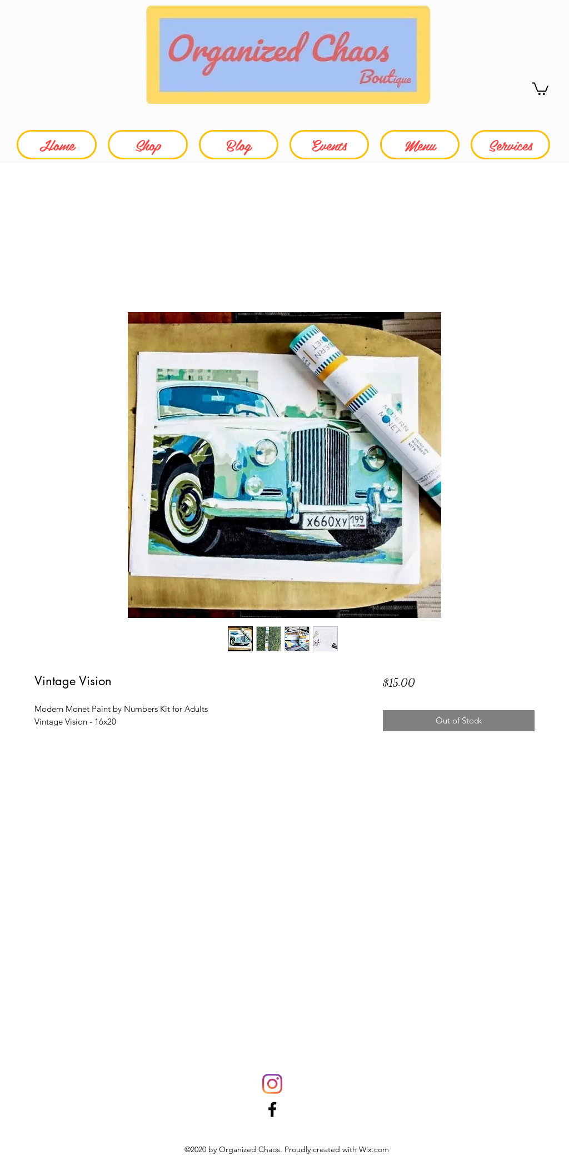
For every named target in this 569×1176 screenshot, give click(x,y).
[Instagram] (272, 1084)
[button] (540, 88)
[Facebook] (272, 1109)
